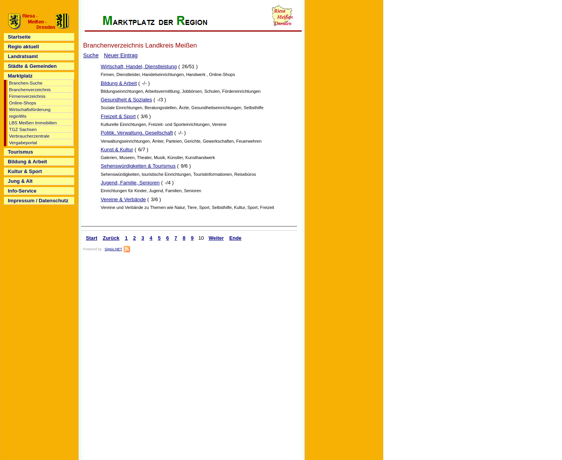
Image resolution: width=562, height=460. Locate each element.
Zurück (111, 238)
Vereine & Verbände (123, 199)
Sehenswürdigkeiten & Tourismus (138, 166)
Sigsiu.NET (113, 249)
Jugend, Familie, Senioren (130, 183)
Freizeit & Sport (118, 116)
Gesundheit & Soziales (126, 100)
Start (91, 238)
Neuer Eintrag (120, 55)
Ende (235, 238)
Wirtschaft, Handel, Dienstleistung (139, 66)
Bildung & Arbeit (119, 83)
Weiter (216, 238)
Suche (91, 55)
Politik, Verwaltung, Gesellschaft (137, 133)
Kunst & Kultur (117, 149)
